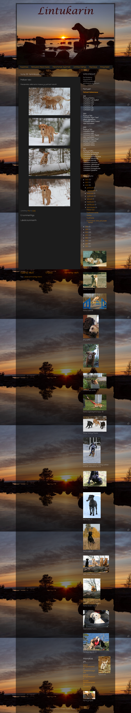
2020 (87, 185)
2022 (87, 180)
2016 (86, 230)
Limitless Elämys (80, 67)
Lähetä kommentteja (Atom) (33, 277)
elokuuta (90, 199)
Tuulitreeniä (90, 218)
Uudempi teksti (27, 272)
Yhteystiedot (104, 67)
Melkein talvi (90, 210)
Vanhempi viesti (71, 272)
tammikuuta (91, 208)
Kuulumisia (24, 67)
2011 (86, 244)
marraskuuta (91, 191)
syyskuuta (90, 196)
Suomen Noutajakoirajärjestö (89, 676)
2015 (86, 232)
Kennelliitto (86, 687)
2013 (86, 238)
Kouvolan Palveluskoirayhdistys (89, 682)
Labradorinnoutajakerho (89, 672)
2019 (87, 227)
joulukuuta (90, 188)
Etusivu (49, 272)
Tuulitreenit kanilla (92, 213)
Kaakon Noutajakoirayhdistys (89, 666)
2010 (86, 246)
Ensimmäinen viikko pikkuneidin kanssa (97, 222)
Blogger (78, 709)
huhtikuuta (90, 202)
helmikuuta (91, 205)
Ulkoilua (89, 215)
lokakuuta (90, 193)
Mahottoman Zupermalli (61, 67)
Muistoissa (93, 67)
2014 (86, 235)
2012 (86, 241)
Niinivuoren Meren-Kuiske (40, 67)
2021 (86, 182)
